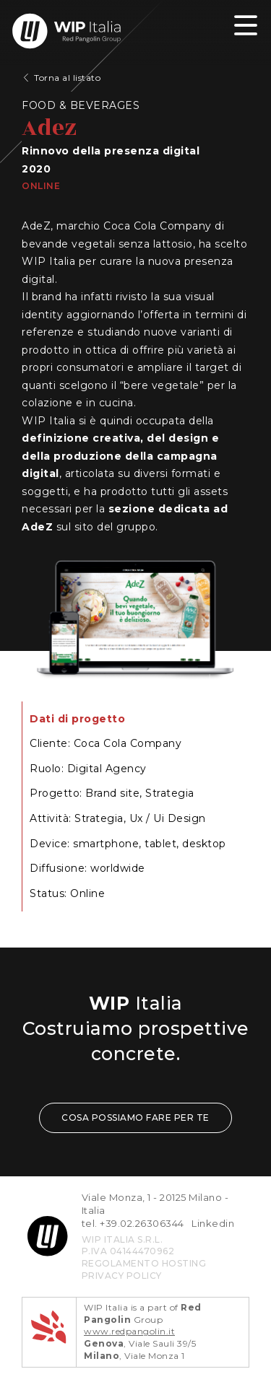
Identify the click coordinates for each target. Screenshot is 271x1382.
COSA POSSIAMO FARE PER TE (135, 1117)
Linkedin (213, 1223)
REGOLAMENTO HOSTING (144, 1263)
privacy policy (122, 1275)
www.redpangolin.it (129, 1331)
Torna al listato (67, 77)
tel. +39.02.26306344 (133, 1223)
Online (41, 185)
